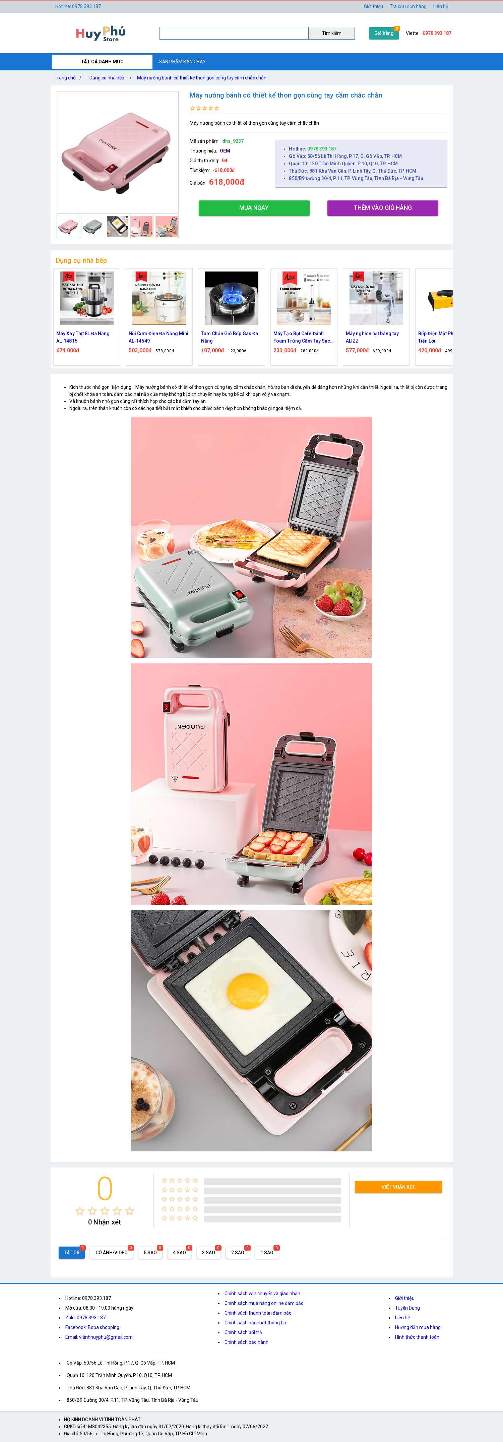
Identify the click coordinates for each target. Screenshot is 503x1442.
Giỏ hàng (384, 33)
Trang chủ (69, 77)
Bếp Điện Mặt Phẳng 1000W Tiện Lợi (448, 337)
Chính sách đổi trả (243, 1332)
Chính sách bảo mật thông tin (255, 1322)
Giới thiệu (373, 6)
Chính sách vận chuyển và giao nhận (262, 1293)
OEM (225, 151)
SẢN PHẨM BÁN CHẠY (182, 61)
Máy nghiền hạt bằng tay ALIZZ (372, 337)
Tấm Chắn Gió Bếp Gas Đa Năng (229, 337)
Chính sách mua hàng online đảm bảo (264, 1303)
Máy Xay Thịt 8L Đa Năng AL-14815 (83, 337)
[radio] (80, 1211)
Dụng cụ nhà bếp (106, 77)
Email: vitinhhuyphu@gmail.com (99, 1337)
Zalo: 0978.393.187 (85, 1317)
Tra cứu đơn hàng (408, 6)
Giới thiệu (405, 1298)
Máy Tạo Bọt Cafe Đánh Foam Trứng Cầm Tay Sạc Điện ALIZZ (301, 338)
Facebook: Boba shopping (92, 1327)
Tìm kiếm (331, 33)
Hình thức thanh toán (417, 1337)
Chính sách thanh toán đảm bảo (258, 1313)
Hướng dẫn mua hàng (418, 1327)
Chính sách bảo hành (246, 1342)
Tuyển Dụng (407, 1308)
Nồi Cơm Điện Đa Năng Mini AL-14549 (159, 337)
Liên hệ (440, 6)
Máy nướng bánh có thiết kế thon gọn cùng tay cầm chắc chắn (201, 77)
